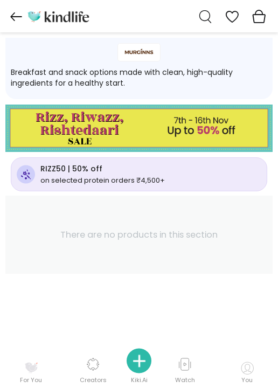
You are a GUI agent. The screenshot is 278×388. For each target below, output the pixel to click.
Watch (185, 371)
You (247, 373)
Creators (93, 371)
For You (31, 373)
